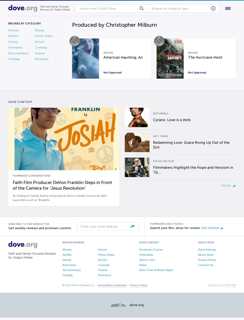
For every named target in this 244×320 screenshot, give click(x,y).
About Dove (206, 257)
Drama (39, 54)
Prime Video (44, 37)
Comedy (41, 48)
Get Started (212, 230)
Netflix (13, 37)
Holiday (14, 59)
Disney (13, 42)
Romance (42, 59)
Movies (13, 31)
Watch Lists (147, 262)
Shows (39, 31)
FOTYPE (230, 287)
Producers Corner (151, 252)
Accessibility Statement (112, 287)
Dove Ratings (207, 252)
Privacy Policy (207, 262)
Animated (15, 48)
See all (228, 188)
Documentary (18, 54)
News (143, 267)
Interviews (146, 257)
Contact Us (205, 267)
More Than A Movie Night (156, 272)
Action (40, 42)
